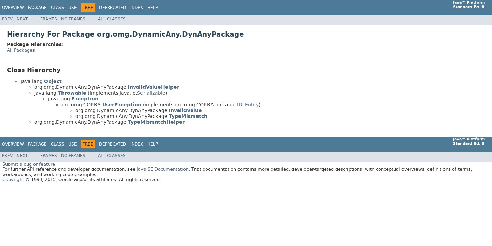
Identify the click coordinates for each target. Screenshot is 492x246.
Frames (48, 19)
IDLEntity (248, 105)
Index (136, 7)
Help (152, 7)
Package (37, 7)
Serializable (151, 93)
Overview (13, 7)
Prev (7, 19)
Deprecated (112, 7)
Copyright (13, 179)
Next (22, 19)
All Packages (21, 50)
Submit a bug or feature (28, 164)
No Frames (73, 19)
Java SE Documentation (163, 169)
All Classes (112, 19)
